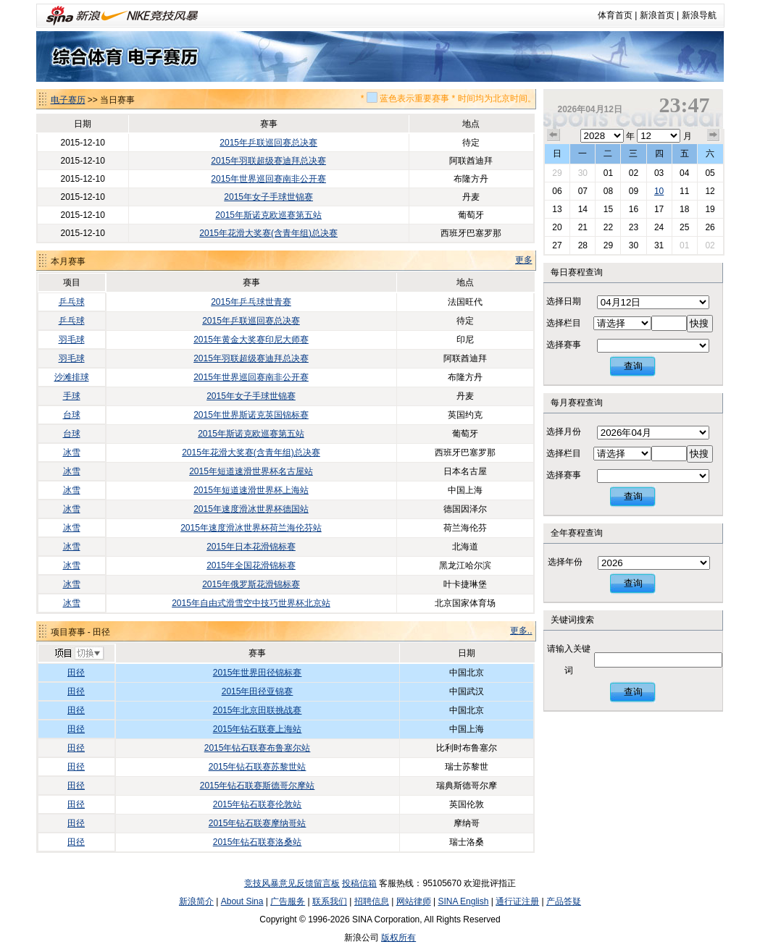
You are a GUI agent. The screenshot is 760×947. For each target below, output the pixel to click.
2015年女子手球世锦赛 (268, 197)
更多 (524, 260)
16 (633, 209)
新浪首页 (657, 15)
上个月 (553, 135)
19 (709, 209)
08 (608, 191)
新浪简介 (196, 901)
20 (556, 227)
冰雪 (71, 452)
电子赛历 (68, 100)
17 (659, 209)
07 (583, 191)
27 (556, 245)
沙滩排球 (71, 377)
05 (709, 173)
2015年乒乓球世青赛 (251, 302)
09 (633, 191)
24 (659, 227)
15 (608, 209)
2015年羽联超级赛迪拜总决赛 (268, 161)
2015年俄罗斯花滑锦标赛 (251, 584)
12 (709, 191)
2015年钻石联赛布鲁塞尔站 (257, 748)
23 (633, 227)
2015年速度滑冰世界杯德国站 (251, 509)
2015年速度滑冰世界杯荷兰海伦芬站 (251, 528)
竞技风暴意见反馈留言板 (292, 883)
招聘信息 (371, 901)
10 (659, 191)
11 (684, 191)
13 (556, 209)
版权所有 (398, 938)
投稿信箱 (359, 883)
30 (583, 173)
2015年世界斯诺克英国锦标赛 (251, 415)
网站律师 (413, 901)
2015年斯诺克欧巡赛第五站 (268, 215)
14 (583, 209)
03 (659, 173)
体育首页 (615, 15)
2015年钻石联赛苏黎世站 (257, 767)
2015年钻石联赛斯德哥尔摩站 (257, 785)
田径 (76, 673)
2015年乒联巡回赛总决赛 (268, 143)
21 (583, 227)
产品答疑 (563, 901)
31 (659, 245)
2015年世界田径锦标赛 (257, 673)
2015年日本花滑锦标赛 (251, 547)
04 (684, 173)
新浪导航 (699, 15)
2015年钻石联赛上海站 (257, 729)
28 (583, 245)
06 (556, 191)
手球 (71, 396)
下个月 (713, 135)
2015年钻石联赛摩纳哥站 (257, 823)
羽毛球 (72, 339)
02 (633, 173)
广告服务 (287, 901)
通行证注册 (517, 901)
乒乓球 (72, 302)
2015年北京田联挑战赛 (257, 710)
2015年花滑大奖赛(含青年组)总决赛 (268, 233)
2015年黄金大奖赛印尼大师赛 (251, 339)
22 (608, 227)
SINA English (463, 901)
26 (709, 227)
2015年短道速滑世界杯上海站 (251, 490)
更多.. (521, 631)
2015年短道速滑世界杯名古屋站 (251, 471)
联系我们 (329, 901)
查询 (633, 366)
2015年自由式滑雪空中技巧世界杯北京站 (251, 603)
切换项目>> (78, 654)
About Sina (242, 901)
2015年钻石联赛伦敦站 (257, 804)
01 (608, 173)
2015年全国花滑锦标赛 (251, 565)
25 (684, 227)
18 (684, 209)
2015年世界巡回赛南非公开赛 (268, 179)
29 (556, 173)
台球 (71, 415)
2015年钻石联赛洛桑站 (257, 842)
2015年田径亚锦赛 (257, 691)
